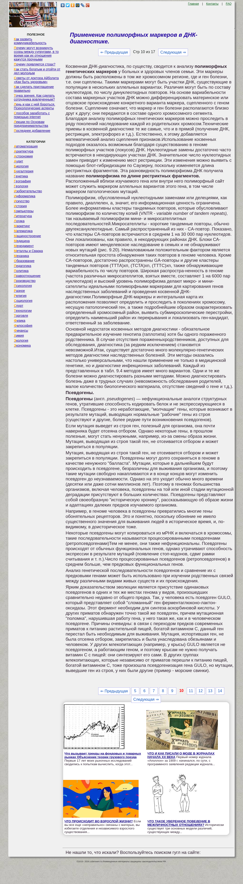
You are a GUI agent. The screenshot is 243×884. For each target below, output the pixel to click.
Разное (19, 291)
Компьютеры (23, 211)
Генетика (21, 176)
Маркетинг (22, 226)
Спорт (18, 306)
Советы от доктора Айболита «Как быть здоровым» (36, 80)
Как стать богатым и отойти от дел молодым (37, 71)
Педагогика (22, 266)
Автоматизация (25, 146)
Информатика (24, 196)
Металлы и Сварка (28, 251)
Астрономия (23, 156)
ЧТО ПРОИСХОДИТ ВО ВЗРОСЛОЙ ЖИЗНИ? (98, 821)
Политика (21, 271)
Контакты (212, 3)
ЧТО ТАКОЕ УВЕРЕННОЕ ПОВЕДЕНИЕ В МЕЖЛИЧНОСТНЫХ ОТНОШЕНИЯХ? (178, 823)
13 (210, 691)
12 (200, 691)
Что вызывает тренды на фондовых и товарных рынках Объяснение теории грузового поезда (102, 755)
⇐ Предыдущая (114, 52)
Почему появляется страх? (34, 64)
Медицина (22, 241)
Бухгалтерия (23, 171)
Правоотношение (27, 276)
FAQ (229, 3)
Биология (21, 166)
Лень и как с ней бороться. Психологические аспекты (34, 106)
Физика (19, 320)
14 (220, 691)
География (22, 181)
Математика (23, 231)
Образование (24, 261)
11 (191, 691)
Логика (19, 221)
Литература (23, 216)
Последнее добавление (32, 131)
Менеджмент (24, 246)
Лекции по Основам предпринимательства (31, 124)
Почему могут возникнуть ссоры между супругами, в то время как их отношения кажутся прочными (36, 53)
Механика (21, 256)
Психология (23, 286)
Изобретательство (28, 191)
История (20, 206)
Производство (24, 281)
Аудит (18, 161)
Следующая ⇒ (173, 52)
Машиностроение (27, 236)
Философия (23, 325)
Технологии (23, 311)
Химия (19, 335)
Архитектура (23, 151)
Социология (23, 301)
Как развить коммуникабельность (30, 41)
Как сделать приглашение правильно (34, 88)
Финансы (21, 330)
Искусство (21, 201)
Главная (193, 3)
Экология (21, 340)
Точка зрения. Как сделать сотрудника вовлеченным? (34, 97)
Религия (20, 296)
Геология (21, 186)
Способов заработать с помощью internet (32, 115)
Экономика (22, 345)
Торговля (21, 316)
